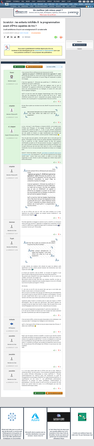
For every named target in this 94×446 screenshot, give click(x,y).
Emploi (49, 1)
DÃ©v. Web (51, 4)
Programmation (63, 4)
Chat (33, 1)
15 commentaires (36, 33)
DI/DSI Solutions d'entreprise (16, 4)
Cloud (27, 4)
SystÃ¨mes (87, 4)
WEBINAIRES (24, 6)
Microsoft (40, 4)
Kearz (12, 72)
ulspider (12, 106)
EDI (57, 4)
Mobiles (81, 4)
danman (12, 222)
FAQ (22, 1)
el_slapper (12, 126)
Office (75, 4)
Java (46, 4)
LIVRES (31, 6)
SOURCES (51, 6)
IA (31, 4)
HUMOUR (73, 6)
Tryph (12, 238)
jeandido (12, 336)
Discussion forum (79, 45)
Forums (8, 1)
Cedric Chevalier (24, 33)
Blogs (28, 1)
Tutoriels (16, 1)
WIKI (64, 6)
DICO (68, 6)
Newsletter (41, 1)
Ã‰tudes (57, 1)
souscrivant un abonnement (44, 51)
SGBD (70, 4)
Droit (63, 1)
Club (68, 1)
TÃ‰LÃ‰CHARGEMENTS (41, 6)
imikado (12, 319)
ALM (35, 4)
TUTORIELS (13, 6)
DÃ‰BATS (58, 6)
